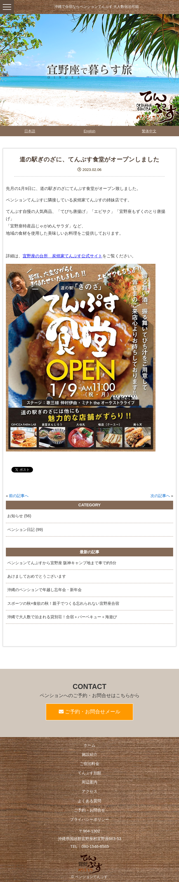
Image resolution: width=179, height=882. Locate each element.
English (89, 131)
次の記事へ (160, 496)
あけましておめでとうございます (36, 576)
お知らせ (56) (19, 516)
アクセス (89, 791)
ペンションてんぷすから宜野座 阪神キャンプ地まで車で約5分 (61, 563)
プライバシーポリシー (89, 819)
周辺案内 (89, 782)
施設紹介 (89, 754)
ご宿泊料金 (89, 763)
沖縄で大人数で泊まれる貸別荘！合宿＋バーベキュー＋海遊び (62, 617)
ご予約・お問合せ (89, 810)
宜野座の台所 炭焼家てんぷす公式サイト (62, 255)
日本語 (29, 131)
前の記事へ (19, 496)
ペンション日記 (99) (25, 529)
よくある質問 (89, 801)
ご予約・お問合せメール (90, 711)
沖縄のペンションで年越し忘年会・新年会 (44, 589)
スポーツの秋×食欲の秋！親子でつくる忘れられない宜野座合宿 (63, 603)
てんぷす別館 (89, 773)
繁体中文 (149, 131)
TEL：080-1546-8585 (89, 846)
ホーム (89, 745)
